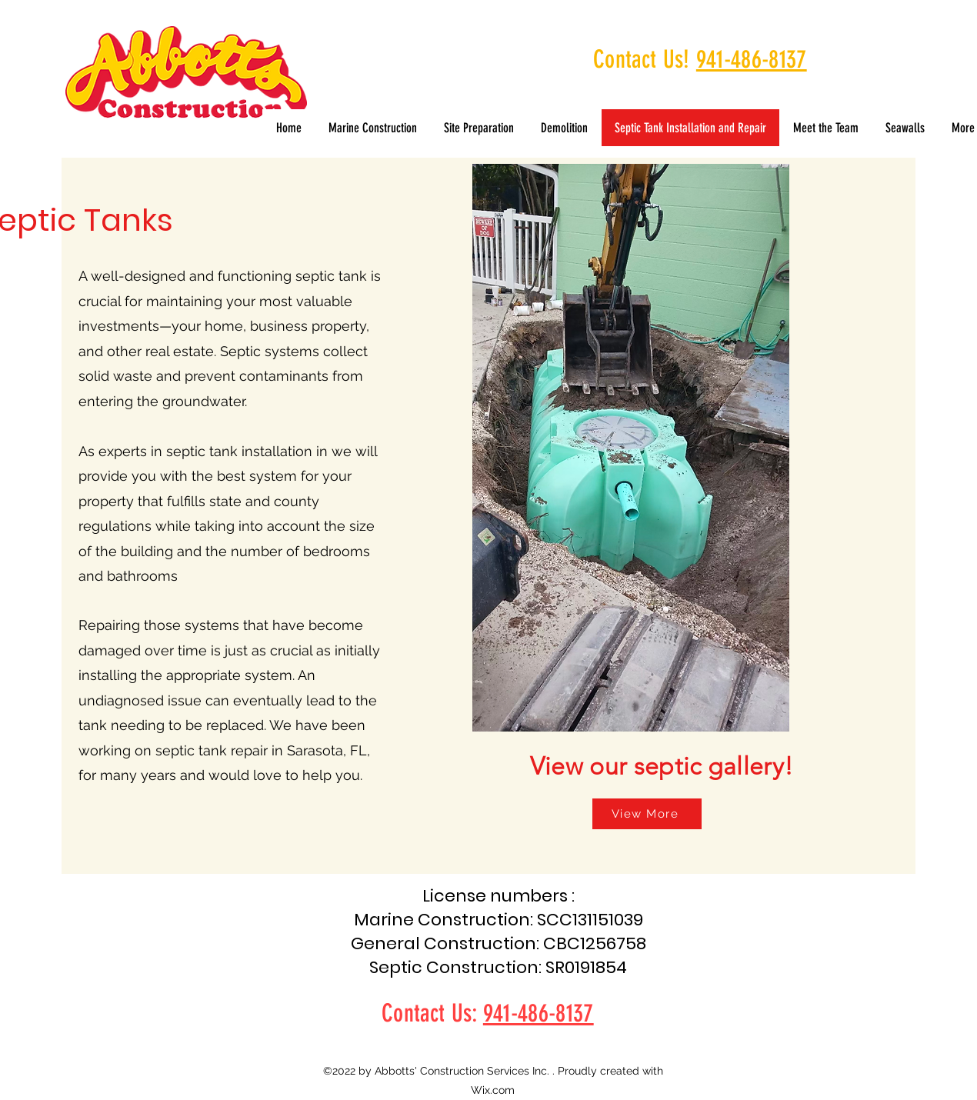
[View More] (647, 813)
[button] (905, 127)
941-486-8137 (751, 59)
